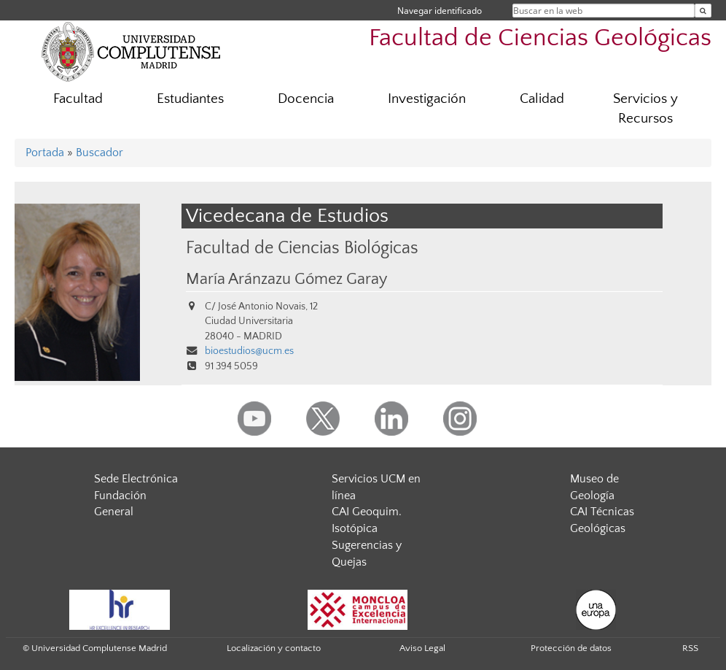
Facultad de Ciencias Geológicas (540, 38)
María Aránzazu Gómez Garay (286, 279)
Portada (45, 152)
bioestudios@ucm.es (249, 351)
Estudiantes (190, 99)
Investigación (427, 99)
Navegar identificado (439, 10)
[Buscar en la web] (703, 11)
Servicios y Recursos (645, 108)
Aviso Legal (422, 648)
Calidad (542, 99)
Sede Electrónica (136, 478)
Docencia (306, 99)
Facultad (78, 99)
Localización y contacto (274, 648)
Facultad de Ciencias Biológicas (302, 248)
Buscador (99, 152)
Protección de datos (571, 648)
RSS (690, 648)
